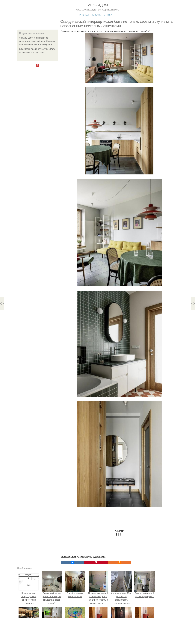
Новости (96, 14)
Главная (84, 14)
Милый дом (97, 5)
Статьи (108, 14)
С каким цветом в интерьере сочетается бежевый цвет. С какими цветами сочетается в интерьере (37, 41)
